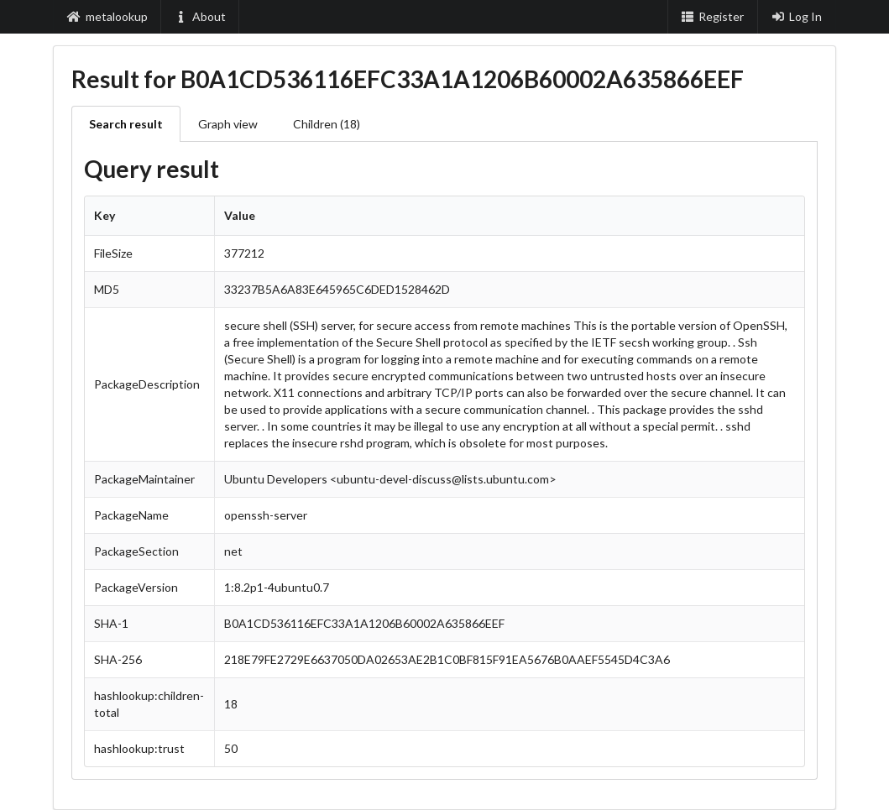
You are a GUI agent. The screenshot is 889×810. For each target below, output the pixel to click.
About (201, 16)
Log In (796, 16)
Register (713, 16)
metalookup (107, 16)
